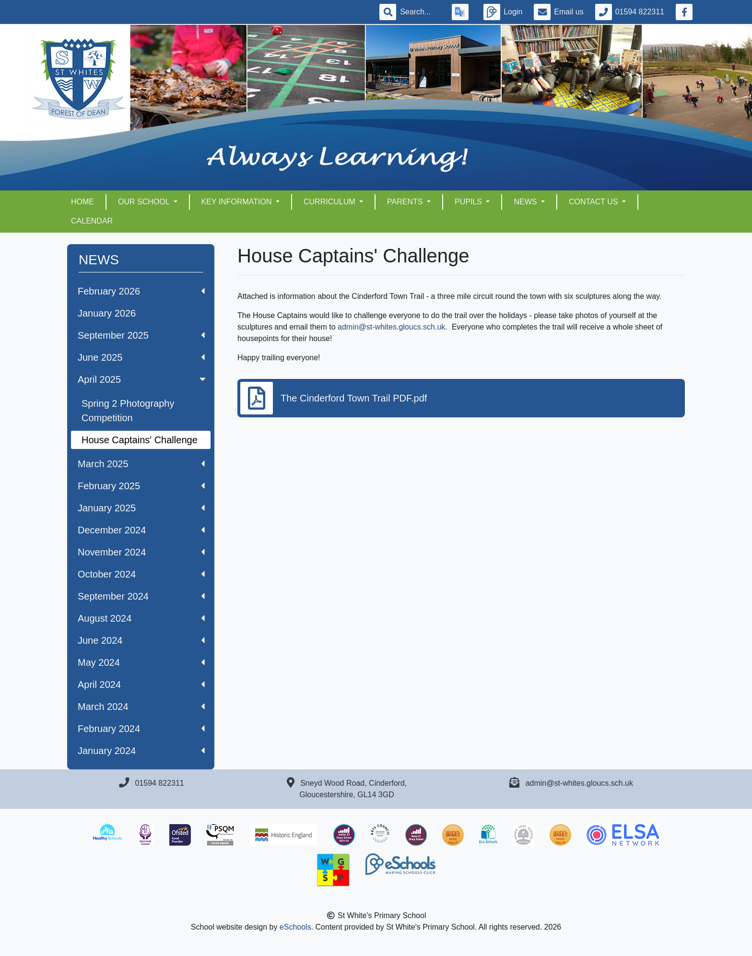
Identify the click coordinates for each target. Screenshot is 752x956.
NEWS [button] (526, 202)
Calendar (92, 221)
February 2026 (141, 291)
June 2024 (141, 640)
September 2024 (141, 596)
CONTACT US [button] (594, 202)
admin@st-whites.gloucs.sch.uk (391, 327)
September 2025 (141, 335)
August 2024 (141, 618)
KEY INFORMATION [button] (237, 202)
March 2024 (141, 706)
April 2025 (143, 379)
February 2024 (141, 728)
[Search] (420, 12)
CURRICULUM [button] (330, 202)
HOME (82, 202)
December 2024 (141, 530)
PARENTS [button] (406, 202)
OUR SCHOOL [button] (144, 202)
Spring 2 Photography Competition (128, 410)
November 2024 (141, 552)
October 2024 (141, 574)
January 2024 (141, 750)
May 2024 (141, 662)
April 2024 (141, 684)
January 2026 (107, 313)
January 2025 (141, 508)
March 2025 (141, 464)
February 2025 (141, 486)
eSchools (295, 927)
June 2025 (141, 357)
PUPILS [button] (469, 202)
